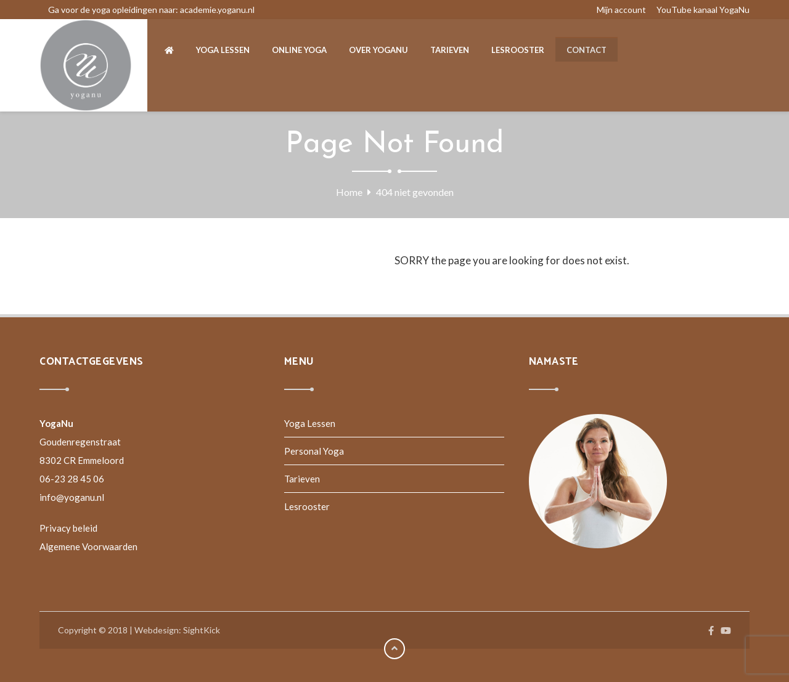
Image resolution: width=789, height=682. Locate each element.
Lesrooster (307, 506)
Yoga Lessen (309, 423)
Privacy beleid (68, 528)
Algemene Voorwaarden (88, 546)
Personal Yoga (314, 451)
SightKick (201, 630)
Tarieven (302, 478)
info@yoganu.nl (71, 497)
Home (349, 192)
